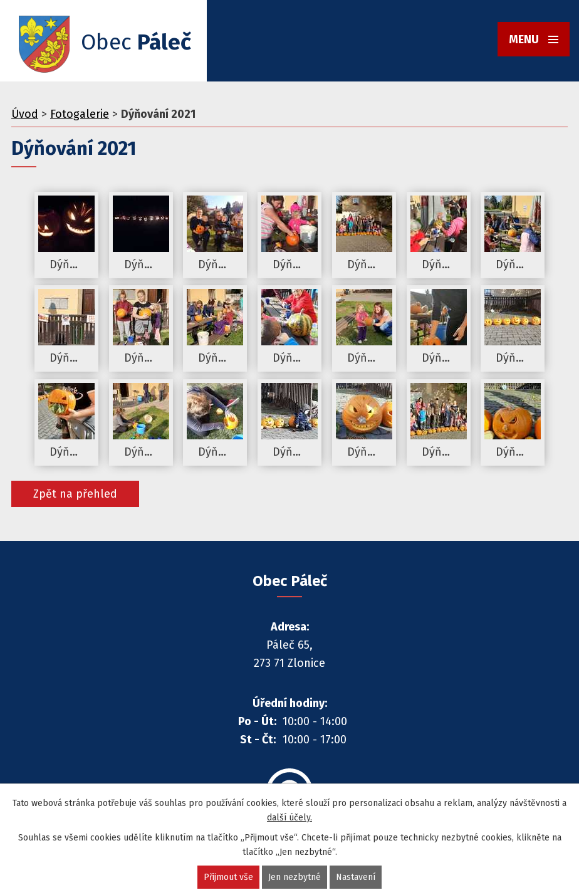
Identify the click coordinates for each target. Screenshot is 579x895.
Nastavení (355, 877)
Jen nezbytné (294, 877)
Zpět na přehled (75, 494)
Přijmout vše (228, 877)
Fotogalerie (79, 114)
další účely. (289, 817)
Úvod (24, 114)
